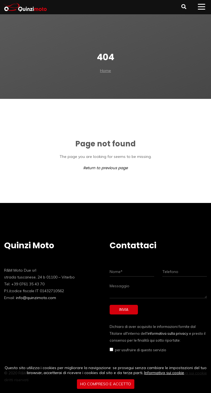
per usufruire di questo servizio (139, 350)
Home (105, 70)
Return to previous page (105, 168)
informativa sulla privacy (168, 333)
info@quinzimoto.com (36, 297)
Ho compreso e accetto (105, 383)
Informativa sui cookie (164, 372)
